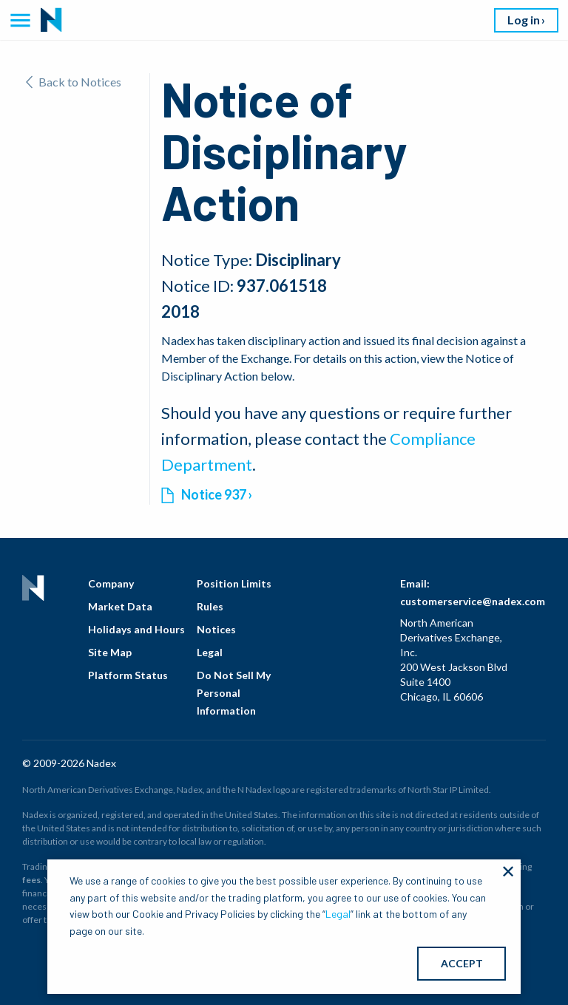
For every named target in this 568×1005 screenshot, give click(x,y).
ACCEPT (462, 963)
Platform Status (128, 675)
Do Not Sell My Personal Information (234, 693)
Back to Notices (73, 82)
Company (111, 583)
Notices (216, 629)
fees (31, 879)
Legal (210, 652)
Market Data (120, 606)
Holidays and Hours (136, 629)
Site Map (110, 652)
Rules (210, 606)
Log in (523, 20)
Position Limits (234, 583)
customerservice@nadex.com (472, 601)
